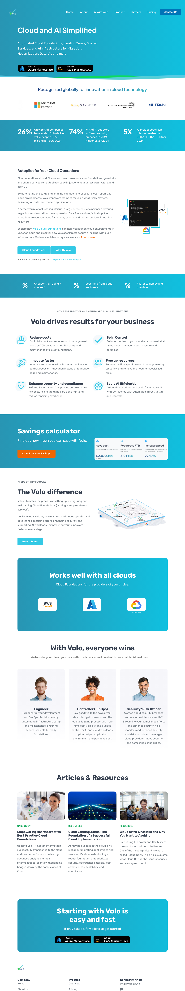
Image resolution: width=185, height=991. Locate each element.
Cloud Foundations (34, 250)
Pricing (151, 12)
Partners (136, 12)
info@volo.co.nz (130, 983)
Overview (74, 983)
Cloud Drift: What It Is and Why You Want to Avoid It (142, 833)
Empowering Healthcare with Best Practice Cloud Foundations (39, 835)
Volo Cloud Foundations (47, 228)
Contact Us (170, 11)
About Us (23, 989)
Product (120, 12)
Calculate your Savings (36, 453)
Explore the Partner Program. (68, 259)
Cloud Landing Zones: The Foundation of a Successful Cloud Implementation (89, 835)
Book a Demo (30, 541)
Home (70, 12)
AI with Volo (101, 12)
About (84, 12)
